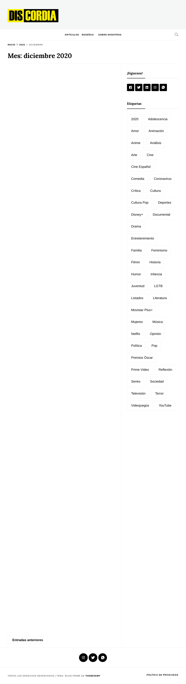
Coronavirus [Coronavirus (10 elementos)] (162, 179)
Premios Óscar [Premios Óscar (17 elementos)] (142, 357)
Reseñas (88, 34)
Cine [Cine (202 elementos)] (150, 155)
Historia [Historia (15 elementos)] (155, 262)
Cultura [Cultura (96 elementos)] (155, 191)
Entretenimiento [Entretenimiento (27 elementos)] (142, 238)
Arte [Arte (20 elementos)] (134, 155)
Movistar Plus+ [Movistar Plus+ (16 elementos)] (142, 310)
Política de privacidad (162, 675)
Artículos (72, 34)
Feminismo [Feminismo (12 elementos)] (159, 250)
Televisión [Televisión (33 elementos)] (138, 393)
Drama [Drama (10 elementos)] (136, 226)
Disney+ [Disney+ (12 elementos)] (137, 214)
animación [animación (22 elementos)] (156, 131)
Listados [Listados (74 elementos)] (137, 298)
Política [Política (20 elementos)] (136, 345)
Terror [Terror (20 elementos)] (159, 393)
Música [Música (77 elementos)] (157, 322)
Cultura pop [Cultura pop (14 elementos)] (139, 202)
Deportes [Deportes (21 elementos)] (164, 202)
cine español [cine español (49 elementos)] (141, 167)
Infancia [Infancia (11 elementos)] (156, 274)
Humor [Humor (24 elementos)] (136, 274)
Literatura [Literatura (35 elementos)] (160, 298)
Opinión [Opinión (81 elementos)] (155, 334)
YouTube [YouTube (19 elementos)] (165, 405)
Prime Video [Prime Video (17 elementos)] (140, 369)
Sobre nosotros (110, 34)
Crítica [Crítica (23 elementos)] (136, 191)
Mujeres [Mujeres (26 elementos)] (137, 322)
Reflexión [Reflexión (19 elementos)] (165, 369)
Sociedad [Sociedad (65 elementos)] (157, 381)
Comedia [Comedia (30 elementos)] (137, 179)
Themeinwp (92, 676)
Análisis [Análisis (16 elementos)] (155, 143)
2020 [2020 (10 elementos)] (134, 119)
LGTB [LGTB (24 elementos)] (158, 286)
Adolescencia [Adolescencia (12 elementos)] (157, 119)
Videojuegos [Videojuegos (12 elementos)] (140, 405)
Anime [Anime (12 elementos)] (135, 143)
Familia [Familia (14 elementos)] (136, 250)
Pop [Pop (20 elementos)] (154, 345)
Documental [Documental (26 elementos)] (161, 214)
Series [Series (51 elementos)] (135, 381)
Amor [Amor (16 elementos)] (135, 131)
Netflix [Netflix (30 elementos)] (135, 334)
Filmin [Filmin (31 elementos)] (135, 262)
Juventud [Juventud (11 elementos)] (137, 286)
